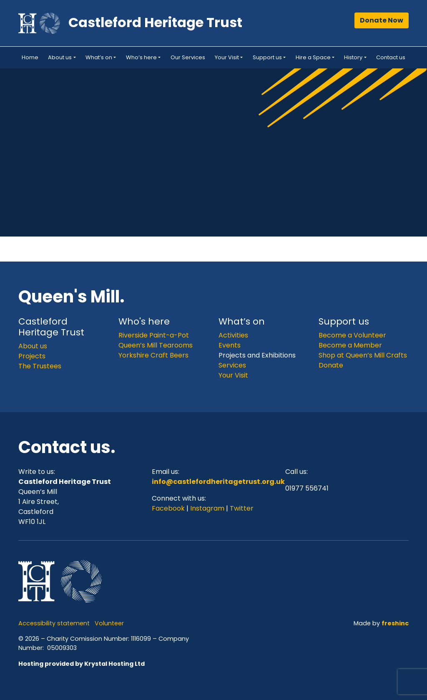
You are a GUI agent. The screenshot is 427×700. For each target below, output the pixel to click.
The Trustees (39, 366)
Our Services (188, 57)
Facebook (169, 508)
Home (30, 57)
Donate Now (381, 20)
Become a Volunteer (352, 335)
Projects (31, 356)
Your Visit (227, 57)
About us (60, 57)
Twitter (242, 508)
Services (232, 365)
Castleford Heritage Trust (155, 22)
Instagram (207, 508)
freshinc (395, 623)
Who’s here (141, 57)
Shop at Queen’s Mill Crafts (363, 355)
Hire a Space (313, 57)
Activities (233, 335)
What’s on (98, 57)
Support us (267, 57)
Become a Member (350, 345)
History (353, 57)
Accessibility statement (54, 623)
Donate (331, 365)
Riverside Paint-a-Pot (153, 335)
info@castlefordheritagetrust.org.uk (218, 481)
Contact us (390, 57)
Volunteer (109, 623)
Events (230, 345)
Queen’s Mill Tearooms (155, 345)
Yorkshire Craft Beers (153, 355)
